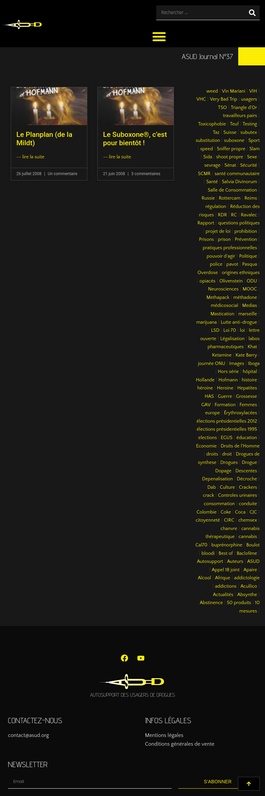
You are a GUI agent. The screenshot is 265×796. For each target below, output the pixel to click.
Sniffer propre (231, 149)
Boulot (253, 545)
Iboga (254, 363)
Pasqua (249, 264)
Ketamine (222, 355)
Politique (248, 256)
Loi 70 (230, 330)
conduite (248, 504)
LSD (215, 330)
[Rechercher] (252, 12)
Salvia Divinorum (239, 181)
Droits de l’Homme (240, 446)
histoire (249, 380)
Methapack (217, 297)
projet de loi (218, 231)
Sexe (252, 157)
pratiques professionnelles (230, 248)
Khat (252, 347)
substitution (208, 140)
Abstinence (211, 602)
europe (212, 413)
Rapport (205, 223)
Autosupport (210, 561)
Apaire (250, 570)
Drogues (229, 462)
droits (212, 454)
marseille (247, 314)
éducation (247, 437)
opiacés (207, 281)
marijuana (206, 322)
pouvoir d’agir (221, 256)
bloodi (207, 553)
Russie (208, 198)
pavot (232, 264)
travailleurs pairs (240, 115)
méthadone (245, 297)
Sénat (230, 165)
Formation (225, 405)
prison (224, 239)
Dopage (223, 471)
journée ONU (211, 363)
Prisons (206, 239)
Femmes (248, 405)
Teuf (234, 124)
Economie (206, 446)
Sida (207, 157)
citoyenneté (208, 520)
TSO (222, 107)
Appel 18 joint (226, 570)
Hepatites (247, 388)
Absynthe (247, 594)
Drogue (249, 462)
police (216, 264)
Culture (227, 487)
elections (207, 437)
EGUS (227, 437)
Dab (211, 487)
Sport (254, 140)
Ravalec (249, 215)
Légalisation (232, 338)
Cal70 (201, 545)
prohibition (245, 231)
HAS (209, 396)
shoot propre (229, 157)
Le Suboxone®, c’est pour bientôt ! (135, 138)
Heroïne (225, 388)
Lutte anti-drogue (239, 322)
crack (208, 495)
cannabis (248, 536)
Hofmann (228, 380)
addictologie (247, 578)
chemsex (247, 520)
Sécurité (248, 165)
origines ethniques (241, 272)
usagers (249, 99)
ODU (252, 281)
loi (242, 330)
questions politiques (239, 223)
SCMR (204, 173)
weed (212, 91)
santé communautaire (237, 173)
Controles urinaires (237, 495)
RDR (222, 215)
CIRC (229, 520)
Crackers (248, 487)
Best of (225, 553)
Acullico (249, 586)
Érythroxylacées (240, 413)
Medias (249, 305)
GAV (206, 405)
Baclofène (247, 553)
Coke (225, 512)
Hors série (228, 371)
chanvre (228, 528)
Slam (254, 149)
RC (234, 215)
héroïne (205, 388)
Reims (250, 198)
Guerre (225, 396)
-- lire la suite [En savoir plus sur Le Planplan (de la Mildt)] (30, 157)
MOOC (250, 289)
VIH (253, 91)
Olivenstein (231, 281)
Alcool (204, 578)
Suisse (230, 132)
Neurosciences (223, 289)
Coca (240, 512)
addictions (226, 586)
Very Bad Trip (223, 99)
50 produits (239, 602)
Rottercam (230, 198)
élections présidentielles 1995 (227, 429)
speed (206, 149)
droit (227, 454)
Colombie (207, 512)
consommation (219, 504)
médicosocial (224, 305)
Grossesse (246, 396)
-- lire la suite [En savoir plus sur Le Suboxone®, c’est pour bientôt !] (117, 157)
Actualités (223, 594)
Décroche (247, 479)
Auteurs (235, 561)
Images (236, 363)
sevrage (212, 165)
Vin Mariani (233, 91)
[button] (159, 36)
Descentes (246, 471)
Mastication (222, 314)
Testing (250, 124)
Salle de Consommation (232, 190)
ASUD (253, 561)
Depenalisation (217, 479)
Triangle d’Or (244, 107)
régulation (215, 206)
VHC (201, 99)
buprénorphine (227, 545)
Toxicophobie (212, 124)
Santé (212, 181)
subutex (249, 132)
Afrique (222, 578)
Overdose (207, 272)
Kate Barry (246, 355)
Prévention (246, 239)
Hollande (205, 380)
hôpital (250, 371)
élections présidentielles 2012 (226, 421)
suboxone (234, 140)
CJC (253, 512)
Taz (216, 132)
